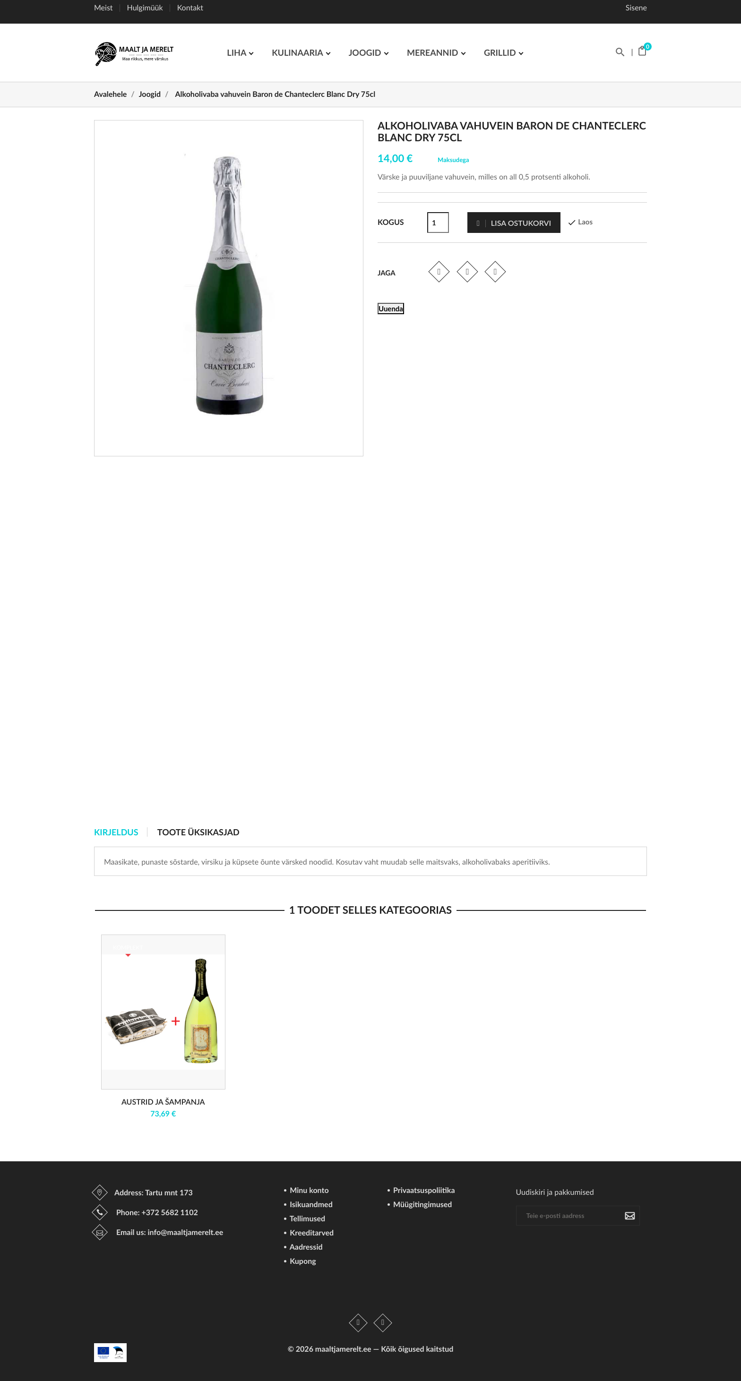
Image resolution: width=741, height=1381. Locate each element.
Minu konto (308, 1191)
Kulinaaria (298, 52)
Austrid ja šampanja (163, 1102)
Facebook (358, 1322)
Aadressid (305, 1248)
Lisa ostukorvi (514, 222)
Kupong (302, 1262)
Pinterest (495, 271)
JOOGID (366, 52)
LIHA (237, 52)
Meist (103, 7)
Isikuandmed (310, 1205)
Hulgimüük (145, 7)
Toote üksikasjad (198, 832)
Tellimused (306, 1219)
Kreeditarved (311, 1233)
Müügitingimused (421, 1205)
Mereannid (433, 52)
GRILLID (501, 52)
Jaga (438, 271)
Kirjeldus (116, 832)
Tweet (467, 271)
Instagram (382, 1322)
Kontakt (190, 7)
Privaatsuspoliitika (423, 1191)
